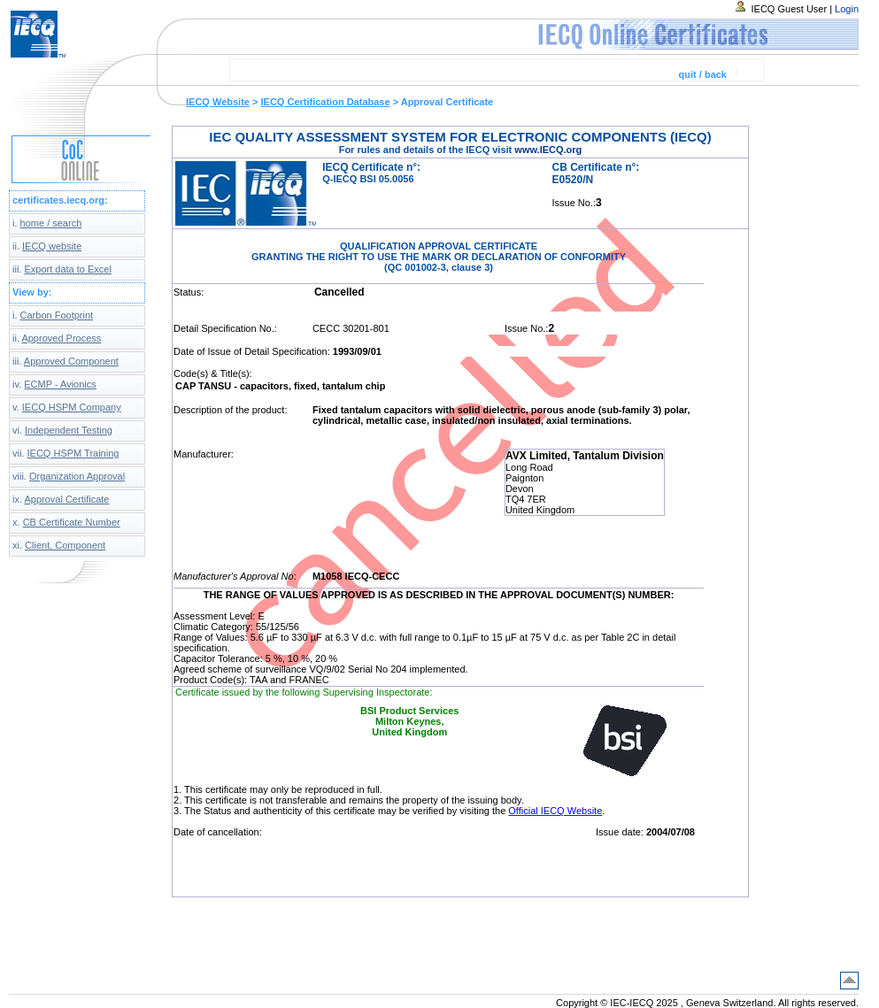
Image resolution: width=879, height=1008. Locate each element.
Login (847, 9)
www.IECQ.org (548, 149)
